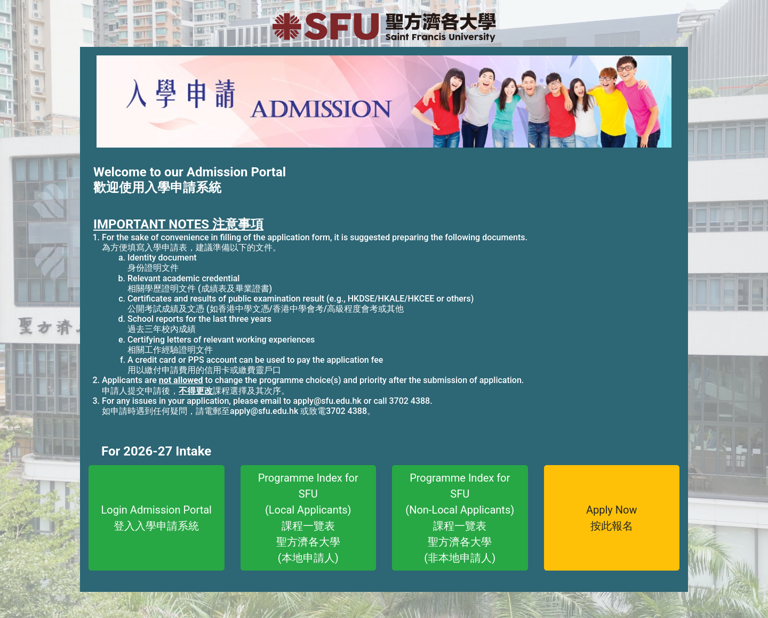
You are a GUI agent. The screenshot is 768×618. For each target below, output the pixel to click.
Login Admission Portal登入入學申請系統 (156, 517)
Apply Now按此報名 (611, 517)
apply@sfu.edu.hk (327, 401)
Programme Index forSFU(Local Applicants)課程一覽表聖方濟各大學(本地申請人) (308, 517)
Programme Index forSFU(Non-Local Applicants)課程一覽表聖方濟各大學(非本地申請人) (459, 517)
